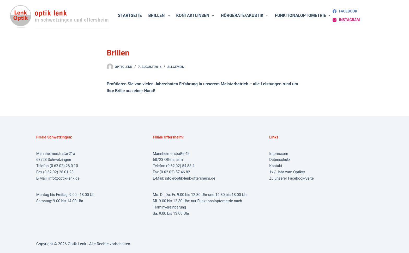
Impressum (278, 153)
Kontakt (275, 166)
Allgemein (175, 67)
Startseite (130, 15)
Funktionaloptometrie (304, 15)
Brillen (160, 15)
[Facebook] (345, 11)
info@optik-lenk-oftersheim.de (190, 178)
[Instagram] (346, 20)
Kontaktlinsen (196, 15)
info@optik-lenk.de (64, 178)
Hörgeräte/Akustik (245, 15)
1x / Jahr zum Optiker (287, 172)
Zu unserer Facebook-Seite (291, 178)
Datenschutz (279, 159)
